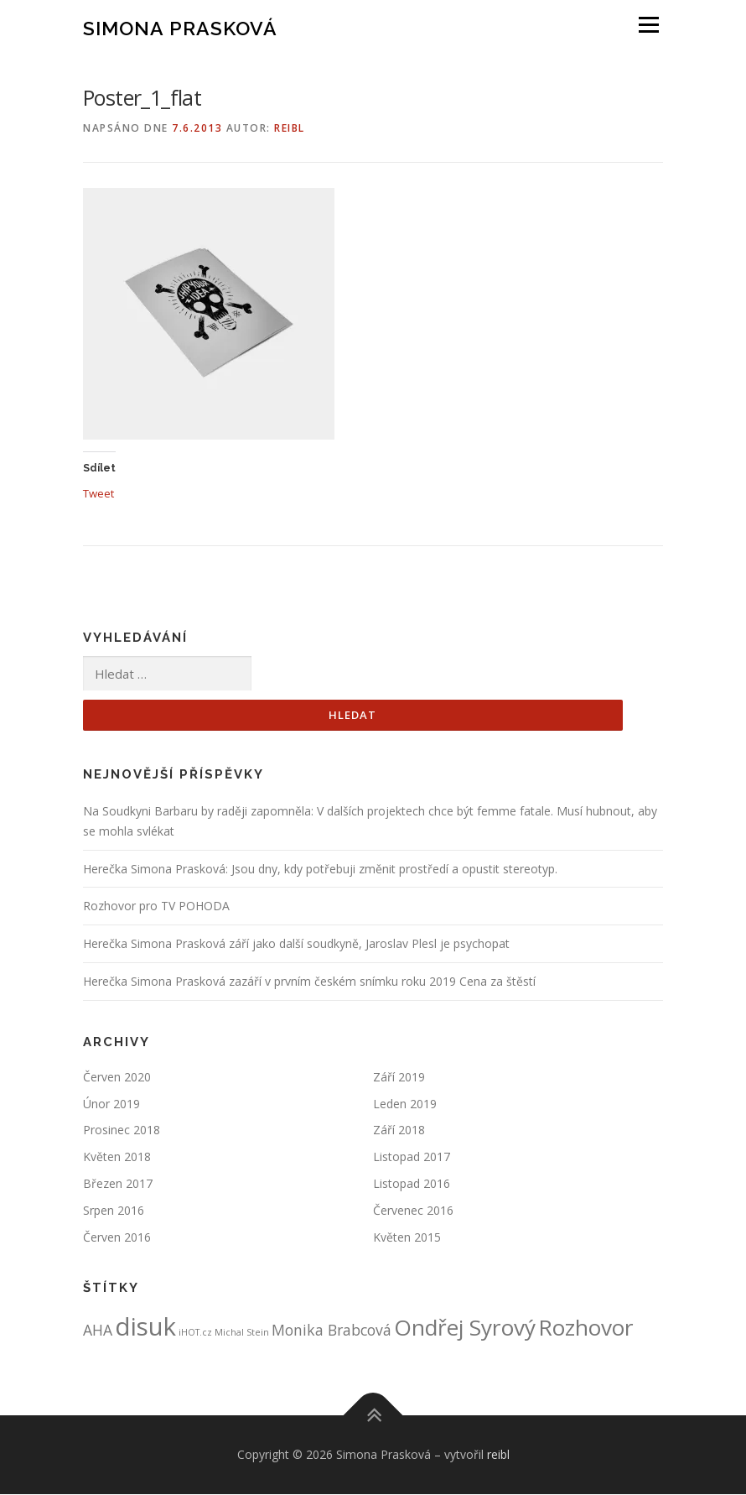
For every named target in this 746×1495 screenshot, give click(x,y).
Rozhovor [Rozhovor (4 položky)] (586, 1328)
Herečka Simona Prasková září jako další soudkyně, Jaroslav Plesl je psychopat (296, 944)
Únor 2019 (111, 1104)
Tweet (98, 492)
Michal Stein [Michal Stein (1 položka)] (242, 1333)
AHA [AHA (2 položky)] (97, 1330)
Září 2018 (399, 1130)
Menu (648, 25)
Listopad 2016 (411, 1184)
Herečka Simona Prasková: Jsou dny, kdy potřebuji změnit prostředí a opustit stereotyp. (320, 869)
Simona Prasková (180, 27)
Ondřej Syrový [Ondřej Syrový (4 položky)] (465, 1328)
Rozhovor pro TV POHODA (156, 906)
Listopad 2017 (411, 1157)
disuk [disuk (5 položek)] (145, 1327)
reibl (289, 128)
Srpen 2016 (113, 1210)
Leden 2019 (405, 1104)
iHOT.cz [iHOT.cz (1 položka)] (195, 1333)
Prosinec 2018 (121, 1130)
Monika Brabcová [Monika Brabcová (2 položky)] (331, 1330)
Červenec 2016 (413, 1210)
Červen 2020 (117, 1078)
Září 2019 (399, 1078)
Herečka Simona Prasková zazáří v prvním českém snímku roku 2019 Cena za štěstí (309, 982)
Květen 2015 (407, 1237)
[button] (208, 314)
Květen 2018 (117, 1157)
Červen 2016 (117, 1237)
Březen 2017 (118, 1184)
